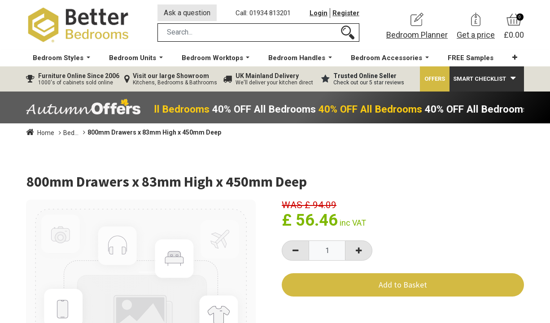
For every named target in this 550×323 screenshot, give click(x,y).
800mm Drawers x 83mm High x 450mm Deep (181, 132)
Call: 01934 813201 (263, 13)
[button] (515, 58)
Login (318, 13)
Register (345, 13)
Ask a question (187, 13)
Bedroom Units (84, 133)
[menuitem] (470, 58)
